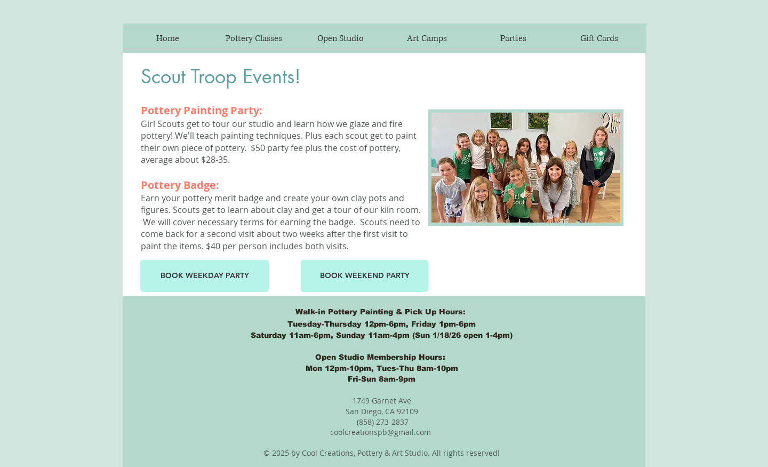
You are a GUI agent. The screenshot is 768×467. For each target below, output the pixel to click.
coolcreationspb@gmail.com (380, 432)
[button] (513, 38)
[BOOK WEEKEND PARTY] (364, 276)
